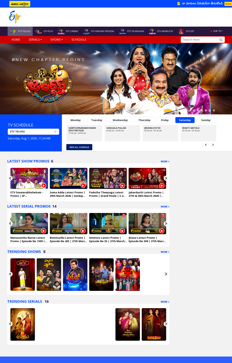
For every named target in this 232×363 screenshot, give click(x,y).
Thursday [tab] (144, 120)
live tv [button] (217, 31)
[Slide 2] (174, 110)
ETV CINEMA (68, 31)
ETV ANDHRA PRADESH (98, 31)
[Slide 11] (210, 110)
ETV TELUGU (20, 31)
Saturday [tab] (185, 120)
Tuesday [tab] (96, 120)
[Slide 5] (186, 110)
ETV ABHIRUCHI (161, 31)
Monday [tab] (75, 120)
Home (16, 40)
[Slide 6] (190, 110)
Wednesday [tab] (120, 120)
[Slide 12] (214, 110)
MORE (228, 4)
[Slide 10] (206, 110)
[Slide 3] (178, 110)
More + (165, 161)
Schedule (79, 40)
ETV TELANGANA (131, 31)
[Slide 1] (167, 110)
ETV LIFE (186, 31)
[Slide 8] (198, 110)
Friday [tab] (165, 120)
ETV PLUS (44, 31)
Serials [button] (34, 40)
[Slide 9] (202, 110)
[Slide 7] (194, 110)
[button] (17, 78)
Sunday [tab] (206, 120)
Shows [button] (56, 40)
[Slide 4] (182, 110)
